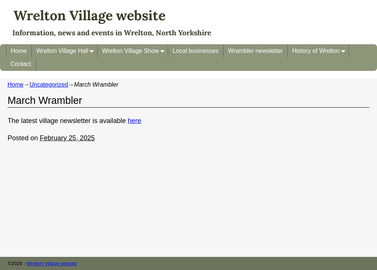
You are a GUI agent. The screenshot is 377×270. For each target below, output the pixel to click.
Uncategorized (49, 84)
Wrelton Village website (89, 15)
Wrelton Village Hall (66, 50)
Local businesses (196, 51)
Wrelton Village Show (135, 50)
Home (19, 51)
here (134, 120)
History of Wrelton (320, 50)
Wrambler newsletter (255, 51)
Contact (20, 64)
